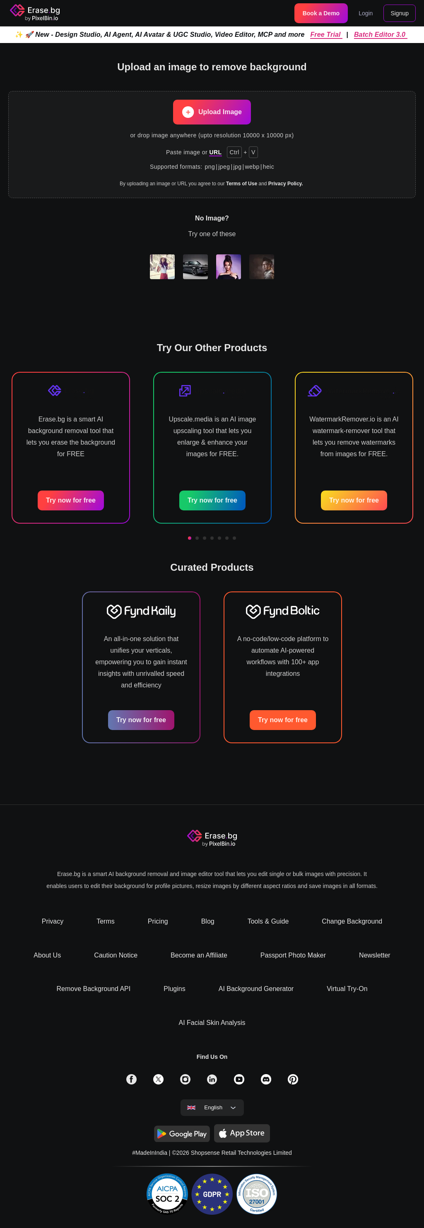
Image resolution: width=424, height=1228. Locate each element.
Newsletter (374, 955)
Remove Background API (93, 988)
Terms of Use (241, 184)
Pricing (158, 921)
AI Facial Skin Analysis (212, 1022)
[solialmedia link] (131, 1082)
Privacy (52, 921)
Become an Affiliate (199, 955)
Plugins (174, 988)
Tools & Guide (268, 921)
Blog (207, 921)
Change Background (352, 921)
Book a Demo (321, 13)
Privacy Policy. (285, 184)
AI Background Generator (256, 988)
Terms (105, 921)
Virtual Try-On (347, 988)
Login (366, 13)
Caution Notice (115, 955)
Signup (399, 13)
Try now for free (71, 500)
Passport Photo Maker (293, 955)
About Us (47, 955)
